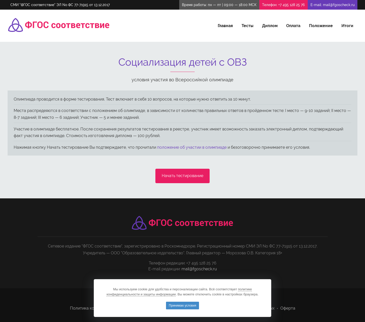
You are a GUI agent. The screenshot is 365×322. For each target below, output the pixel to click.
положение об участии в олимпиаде (192, 147)
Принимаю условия (182, 305)
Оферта (287, 308)
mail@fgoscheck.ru (339, 5)
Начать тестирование (182, 175)
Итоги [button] (347, 25)
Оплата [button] (293, 25)
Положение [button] (321, 25)
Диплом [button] (270, 25)
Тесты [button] (247, 25)
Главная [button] (225, 25)
